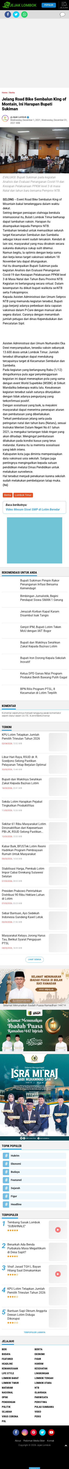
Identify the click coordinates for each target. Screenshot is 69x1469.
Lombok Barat (10, 1378)
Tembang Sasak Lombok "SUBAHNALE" (23, 1224)
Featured (16, 1180)
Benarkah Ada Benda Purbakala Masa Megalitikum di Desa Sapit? (26, 1248)
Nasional (7, 1392)
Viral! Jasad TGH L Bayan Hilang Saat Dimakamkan (24, 1268)
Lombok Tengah (44, 1378)
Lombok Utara (43, 1382)
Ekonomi (16, 1163)
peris (38, 1416)
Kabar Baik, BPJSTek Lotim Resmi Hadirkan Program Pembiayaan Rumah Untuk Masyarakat (24, 850)
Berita (7, 495)
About (18, 1440)
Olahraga (40, 1392)
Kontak (50, 1440)
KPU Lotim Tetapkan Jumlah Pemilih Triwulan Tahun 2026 (21, 736)
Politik (6, 1406)
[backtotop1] (66, 1445)
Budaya (15, 1171)
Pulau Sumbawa (44, 1406)
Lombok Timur (23, 495)
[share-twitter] (16, 14)
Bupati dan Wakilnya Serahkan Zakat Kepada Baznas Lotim (22, 781)
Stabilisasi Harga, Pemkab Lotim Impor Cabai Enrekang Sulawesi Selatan (23, 872)
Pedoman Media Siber (34, 1440)
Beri (4, 1349)
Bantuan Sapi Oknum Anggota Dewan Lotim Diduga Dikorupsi (27, 1314)
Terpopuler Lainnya (34, 1332)
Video (38, 1411)
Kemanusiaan (10, 1368)
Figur (14, 1196)
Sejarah (15, 1188)
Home (4, 92)
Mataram (7, 1387)
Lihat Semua (34, 959)
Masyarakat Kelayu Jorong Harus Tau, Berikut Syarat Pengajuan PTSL (23, 939)
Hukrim (15, 1155)
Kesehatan (41, 1368)
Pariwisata (41, 1397)
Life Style (8, 1373)
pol (4, 1421)
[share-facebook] (8, 14)
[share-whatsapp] (24, 14)
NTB (37, 1387)
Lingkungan (42, 1373)
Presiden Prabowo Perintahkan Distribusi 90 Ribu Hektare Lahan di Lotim (23, 894)
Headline (16, 1204)
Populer (48, 5)
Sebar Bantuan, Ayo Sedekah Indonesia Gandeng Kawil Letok (22, 915)
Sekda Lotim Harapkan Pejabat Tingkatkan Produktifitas (22, 803)
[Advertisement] (34, 53)
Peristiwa (41, 1402)
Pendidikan (8, 1402)
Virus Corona (10, 1416)
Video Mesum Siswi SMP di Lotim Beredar (33, 509)
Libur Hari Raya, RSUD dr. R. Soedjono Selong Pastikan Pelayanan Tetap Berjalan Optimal (24, 760)
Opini (5, 1397)
